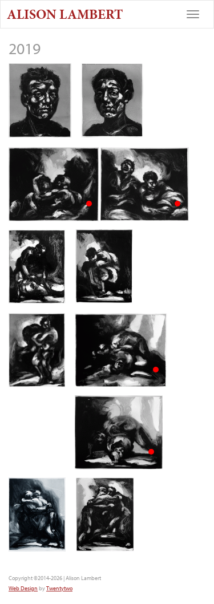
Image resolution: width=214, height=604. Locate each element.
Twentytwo (59, 588)
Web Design (23, 588)
